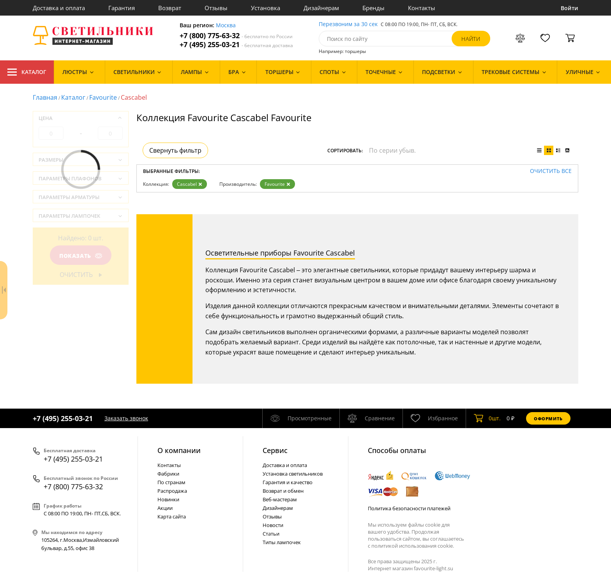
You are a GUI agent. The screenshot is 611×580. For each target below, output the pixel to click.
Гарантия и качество (288, 482)
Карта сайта (171, 516)
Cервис (275, 450)
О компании (179, 450)
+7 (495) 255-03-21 (236, 44)
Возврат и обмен (283, 490)
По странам (171, 482)
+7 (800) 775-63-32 (236, 35)
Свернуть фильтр (175, 150)
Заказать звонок (126, 418)
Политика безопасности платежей (409, 508)
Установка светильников (293, 473)
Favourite (103, 97)
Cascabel (189, 184)
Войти (569, 8)
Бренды (373, 8)
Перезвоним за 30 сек (348, 24)
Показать (80, 255)
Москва (226, 25)
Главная (45, 97)
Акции (165, 507)
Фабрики (168, 473)
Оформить (548, 418)
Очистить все (551, 171)
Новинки (168, 499)
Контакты (421, 8)
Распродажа (172, 490)
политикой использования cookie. (412, 545)
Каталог (26, 72)
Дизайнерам (321, 8)
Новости (273, 525)
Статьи (271, 533)
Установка (265, 8)
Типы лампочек (282, 542)
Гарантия (121, 8)
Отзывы (216, 8)
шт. (487, 418)
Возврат (169, 8)
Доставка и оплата (59, 8)
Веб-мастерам (280, 499)
